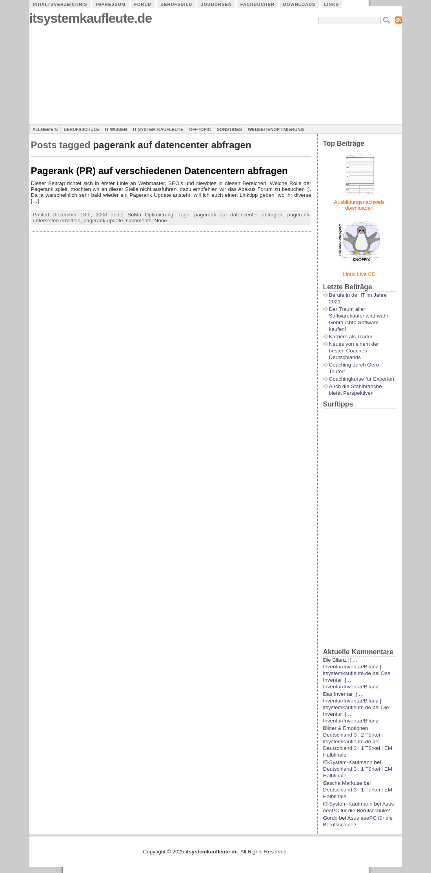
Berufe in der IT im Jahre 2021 (358, 298)
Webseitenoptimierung (276, 129)
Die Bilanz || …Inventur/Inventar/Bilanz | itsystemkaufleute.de (352, 666)
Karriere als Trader (351, 336)
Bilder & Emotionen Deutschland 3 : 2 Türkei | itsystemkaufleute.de (353, 734)
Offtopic (200, 129)
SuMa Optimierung (150, 215)
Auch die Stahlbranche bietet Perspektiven (355, 389)
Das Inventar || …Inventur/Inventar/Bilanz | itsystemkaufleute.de (352, 700)
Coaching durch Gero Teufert (354, 368)
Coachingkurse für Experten (362, 379)
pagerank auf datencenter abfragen (238, 215)
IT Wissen (116, 129)
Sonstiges (229, 129)
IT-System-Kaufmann (348, 762)
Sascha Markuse (342, 783)
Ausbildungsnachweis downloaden (359, 205)
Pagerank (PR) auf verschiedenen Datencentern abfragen (159, 170)
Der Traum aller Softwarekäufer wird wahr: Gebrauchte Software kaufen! (359, 319)
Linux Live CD (359, 274)
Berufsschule (81, 129)
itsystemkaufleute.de (90, 18)
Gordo (330, 818)
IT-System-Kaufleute (158, 129)
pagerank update (103, 220)
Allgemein (45, 129)
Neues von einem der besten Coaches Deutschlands (354, 350)
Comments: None (146, 220)
